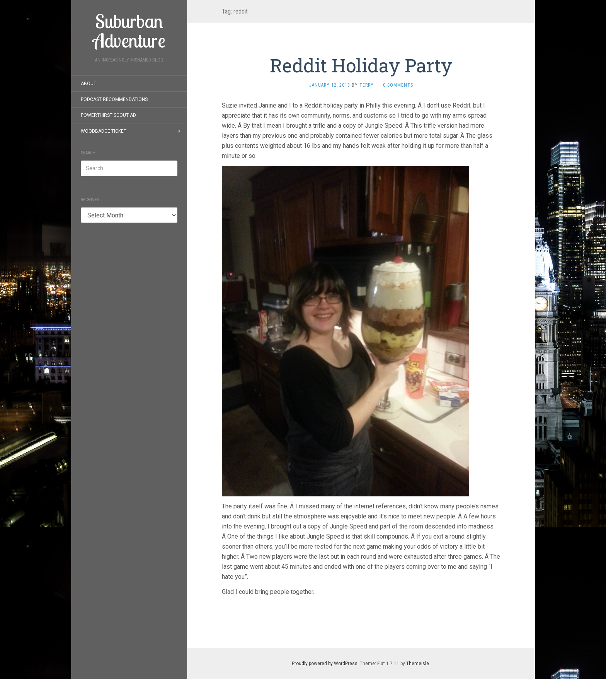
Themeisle (417, 663)
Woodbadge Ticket (103, 131)
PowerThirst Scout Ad (108, 115)
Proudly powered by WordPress (324, 663)
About (88, 83)
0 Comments (398, 85)
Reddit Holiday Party (361, 65)
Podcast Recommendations (114, 99)
